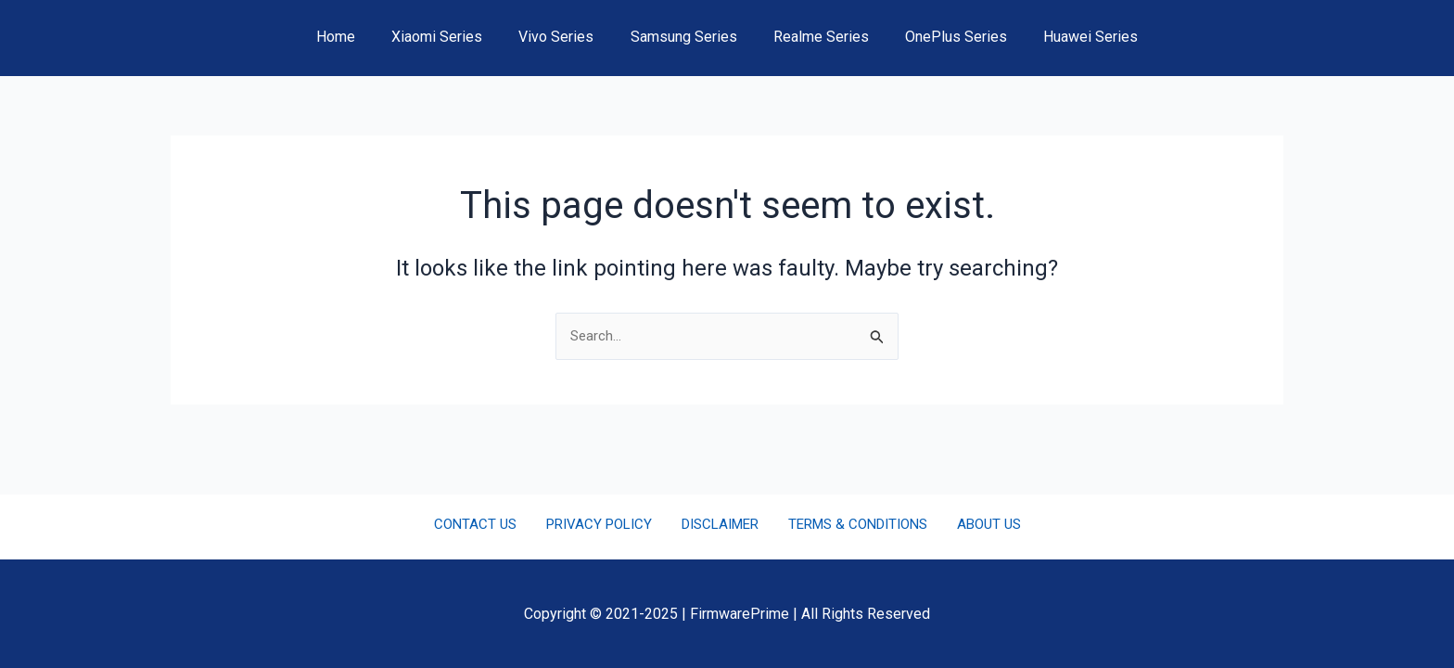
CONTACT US (487, 524)
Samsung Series (684, 36)
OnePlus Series (943, 36)
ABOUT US (976, 524)
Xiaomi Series (450, 36)
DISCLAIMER (717, 524)
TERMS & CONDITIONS (851, 524)
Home (356, 36)
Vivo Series (563, 36)
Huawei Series (1071, 36)
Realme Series (814, 36)
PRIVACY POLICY (602, 524)
